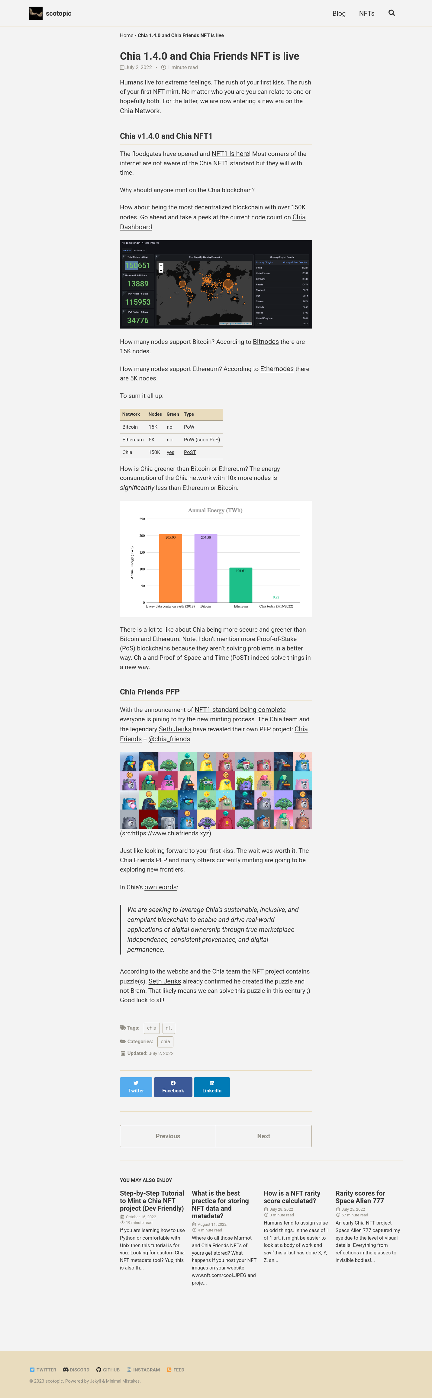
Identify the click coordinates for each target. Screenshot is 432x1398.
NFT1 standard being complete (245, 730)
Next (264, 1160)
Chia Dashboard (152, 235)
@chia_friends (208, 760)
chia (151, 1058)
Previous (168, 1160)
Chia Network (171, 112)
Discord (78, 1370)
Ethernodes (286, 379)
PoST (192, 466)
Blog (337, 13)
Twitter (43, 1370)
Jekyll (96, 1381)
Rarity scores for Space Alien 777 (360, 1221)
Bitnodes (275, 350)
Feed (181, 1370)
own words (162, 913)
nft (169, 1058)
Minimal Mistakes (125, 1381)
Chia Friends (162, 760)
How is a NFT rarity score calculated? (292, 1221)
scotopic (58, 13)
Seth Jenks (190, 750)
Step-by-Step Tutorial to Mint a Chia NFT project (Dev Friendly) (152, 1225)
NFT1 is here (236, 158)
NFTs (364, 13)
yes (172, 466)
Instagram (148, 1370)
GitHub (111, 1370)
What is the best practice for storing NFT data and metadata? (220, 1229)
